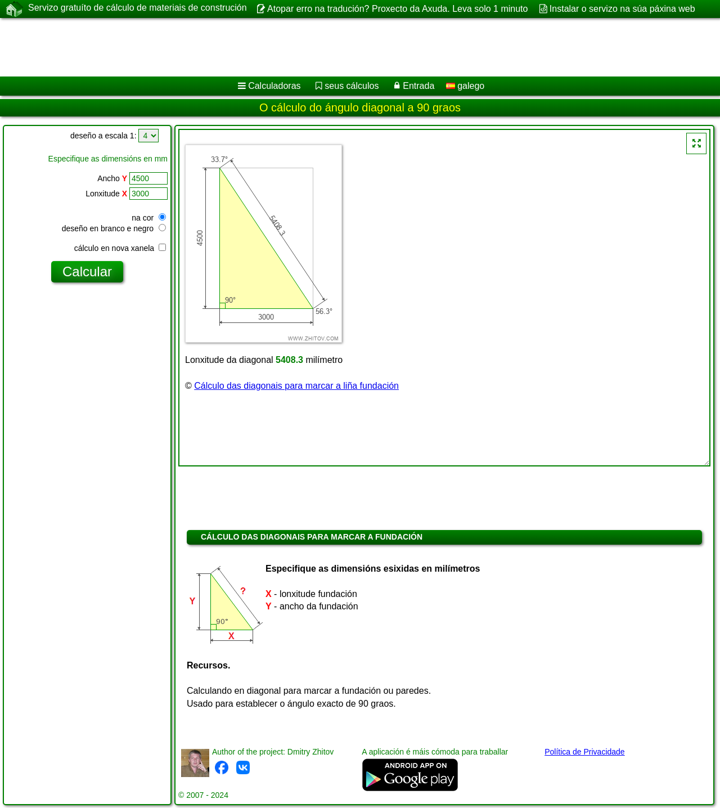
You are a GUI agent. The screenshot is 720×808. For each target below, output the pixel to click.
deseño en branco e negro (114, 228)
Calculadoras (274, 86)
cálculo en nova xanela (120, 248)
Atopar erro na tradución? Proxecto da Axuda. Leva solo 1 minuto (397, 9)
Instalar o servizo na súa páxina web (622, 9)
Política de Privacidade (584, 751)
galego (465, 86)
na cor (149, 217)
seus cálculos (352, 86)
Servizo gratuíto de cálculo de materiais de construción (137, 8)
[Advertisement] (341, 47)
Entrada (418, 86)
